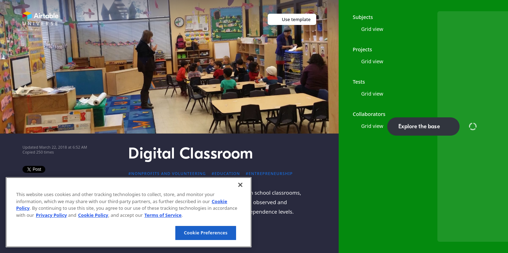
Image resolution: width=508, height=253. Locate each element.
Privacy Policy (51, 215)
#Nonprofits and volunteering (167, 173)
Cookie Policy (93, 215)
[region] (129, 212)
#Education (225, 173)
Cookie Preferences (205, 232)
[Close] (240, 185)
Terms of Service (163, 215)
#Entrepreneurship (269, 173)
